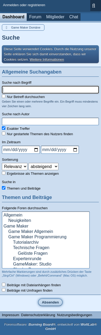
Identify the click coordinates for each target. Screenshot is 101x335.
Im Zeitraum (11, 142)
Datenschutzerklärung (38, 315)
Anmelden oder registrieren (24, 5)
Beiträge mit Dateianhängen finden (31, 285)
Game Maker (46, 226)
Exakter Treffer (16, 128)
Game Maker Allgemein (46, 232)
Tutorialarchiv (46, 242)
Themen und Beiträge (21, 188)
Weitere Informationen (47, 59)
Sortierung (10, 160)
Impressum (10, 315)
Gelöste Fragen (46, 253)
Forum (35, 17)
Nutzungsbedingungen (74, 315)
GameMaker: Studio (46, 264)
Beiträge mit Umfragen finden (27, 290)
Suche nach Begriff (17, 83)
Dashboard (13, 17)
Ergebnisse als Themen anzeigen (30, 173)
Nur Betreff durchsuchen (23, 97)
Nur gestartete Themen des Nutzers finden (37, 134)
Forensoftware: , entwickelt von (50, 326)
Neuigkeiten (46, 221)
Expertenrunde (46, 259)
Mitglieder (55, 17)
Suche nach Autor (16, 114)
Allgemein (46, 215)
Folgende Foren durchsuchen (25, 208)
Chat (73, 17)
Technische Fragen (46, 248)
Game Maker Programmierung (46, 237)
